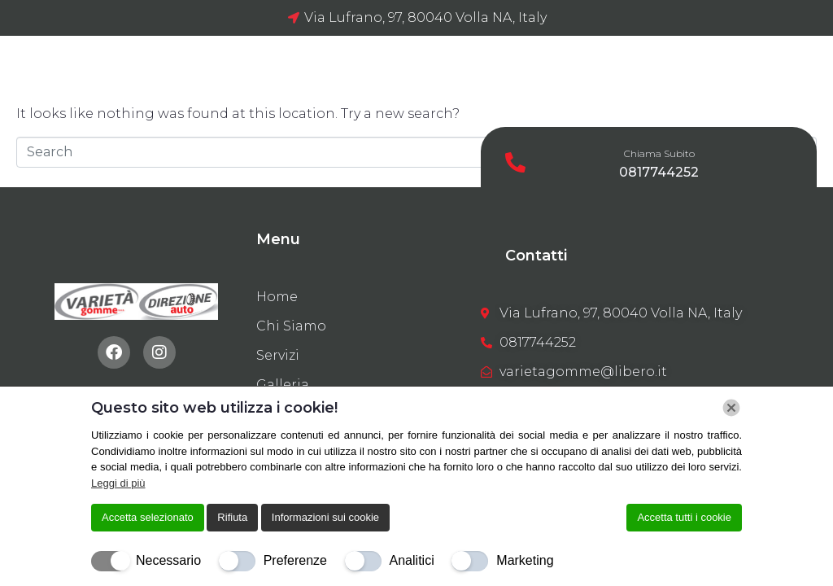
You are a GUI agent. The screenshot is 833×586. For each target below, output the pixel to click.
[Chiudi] (731, 407)
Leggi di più (118, 483)
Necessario (168, 560)
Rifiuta (232, 517)
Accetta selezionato (148, 517)
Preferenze (295, 560)
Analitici (412, 560)
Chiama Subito (659, 153)
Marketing (524, 560)
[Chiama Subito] (515, 162)
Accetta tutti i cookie (684, 517)
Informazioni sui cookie (325, 517)
